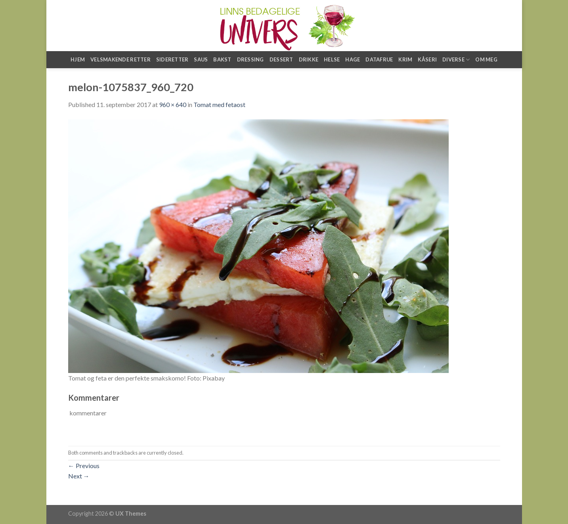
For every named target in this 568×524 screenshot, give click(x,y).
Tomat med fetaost (219, 104)
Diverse (456, 59)
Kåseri (427, 59)
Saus (201, 59)
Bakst (222, 59)
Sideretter (172, 59)
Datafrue (379, 59)
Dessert (281, 59)
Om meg (486, 59)
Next (79, 476)
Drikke (309, 59)
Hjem (78, 59)
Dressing (250, 59)
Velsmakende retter (120, 59)
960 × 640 (172, 104)
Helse (332, 59)
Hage (352, 59)
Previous (83, 465)
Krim (405, 59)
